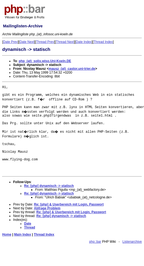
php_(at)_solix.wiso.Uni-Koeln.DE (45, 61)
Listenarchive (132, 242)
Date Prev (10, 42)
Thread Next (65, 42)
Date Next (26, 42)
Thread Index (103, 42)
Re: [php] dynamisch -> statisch (49, 186)
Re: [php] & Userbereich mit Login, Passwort (69, 204)
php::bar (95, 242)
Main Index (22, 234)
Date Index (84, 42)
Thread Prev (45, 42)
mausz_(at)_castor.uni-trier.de (72, 69)
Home (6, 234)
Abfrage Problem (47, 208)
